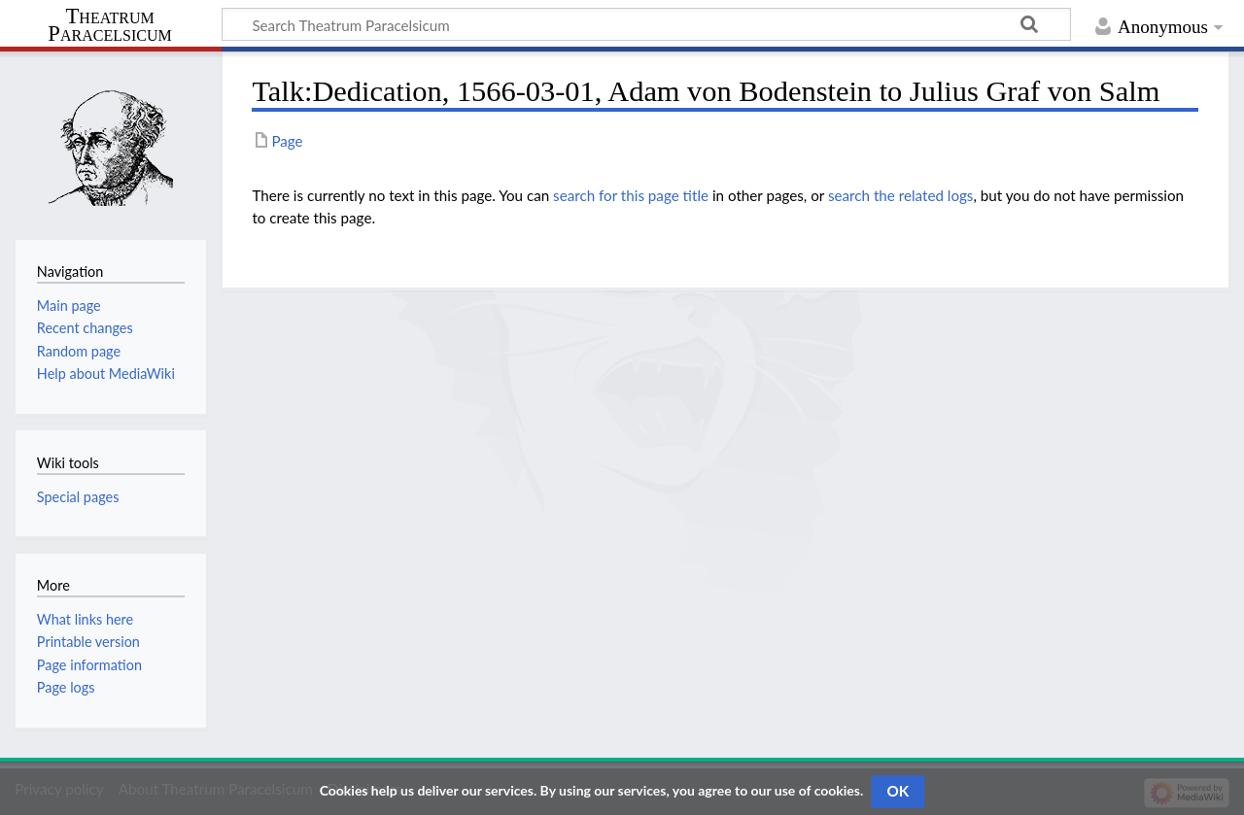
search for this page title (630, 195)
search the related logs (901, 195)
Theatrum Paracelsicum (109, 25)
